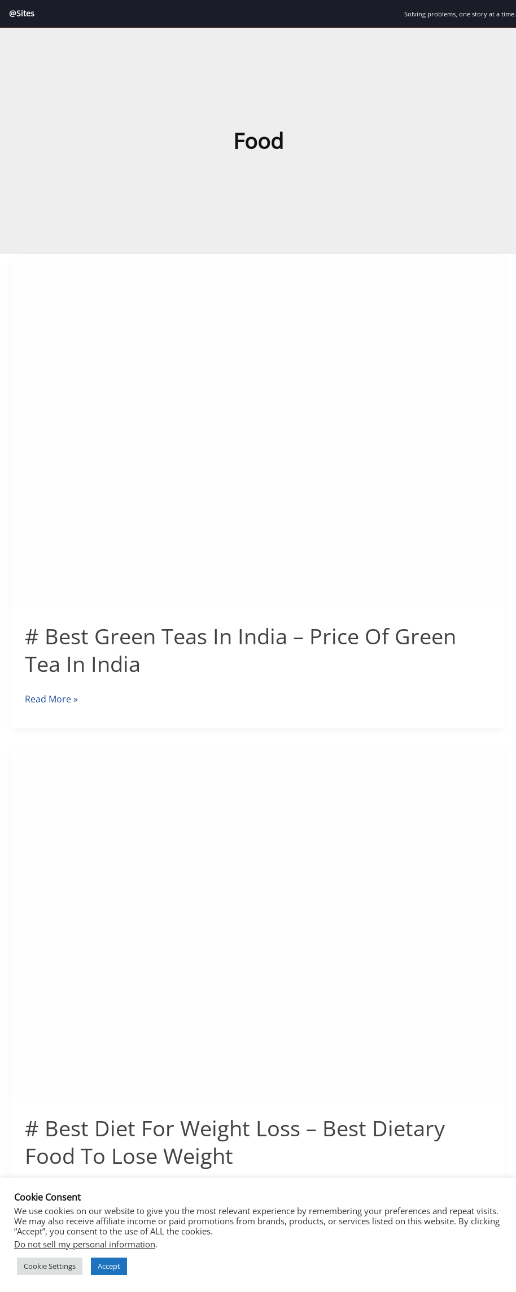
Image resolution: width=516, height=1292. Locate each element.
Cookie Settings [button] (50, 1266)
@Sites (21, 13)
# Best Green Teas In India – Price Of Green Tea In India (240, 649)
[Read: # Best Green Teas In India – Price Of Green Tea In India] (258, 430)
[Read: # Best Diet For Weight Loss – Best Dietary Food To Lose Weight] (258, 922)
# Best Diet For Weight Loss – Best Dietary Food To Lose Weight (235, 1141)
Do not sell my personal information (84, 1244)
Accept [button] (109, 1266)
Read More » (51, 699)
